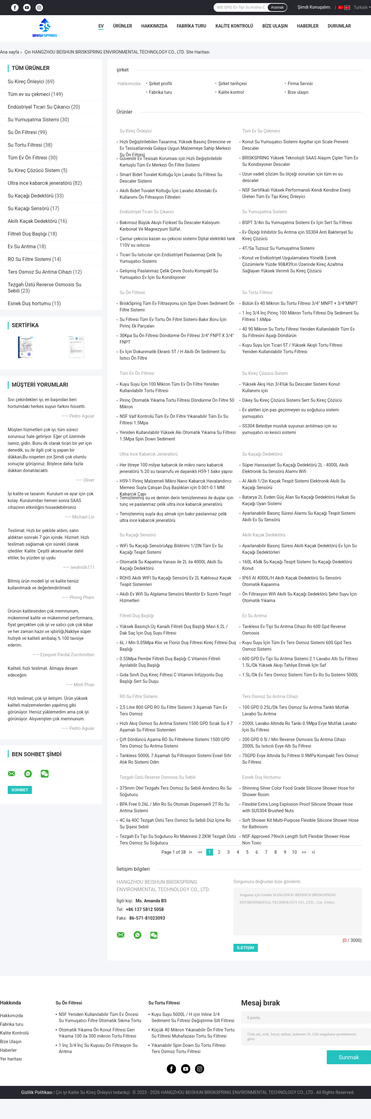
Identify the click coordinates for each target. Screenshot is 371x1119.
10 (294, 852)
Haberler (308, 26)
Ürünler (122, 26)
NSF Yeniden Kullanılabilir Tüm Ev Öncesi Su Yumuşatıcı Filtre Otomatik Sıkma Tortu (100, 1017)
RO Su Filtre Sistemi (29, 259)
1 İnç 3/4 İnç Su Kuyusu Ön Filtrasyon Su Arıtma (98, 1048)
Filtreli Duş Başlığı (27, 234)
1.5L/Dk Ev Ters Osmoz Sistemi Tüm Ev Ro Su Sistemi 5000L (300, 674)
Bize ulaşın (298, 92)
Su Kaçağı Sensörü (28, 208)
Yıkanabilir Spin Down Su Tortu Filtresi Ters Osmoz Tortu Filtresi (188, 1048)
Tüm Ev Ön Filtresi (27, 158)
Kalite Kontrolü (234, 26)
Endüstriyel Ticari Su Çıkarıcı (39, 107)
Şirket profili (160, 83)
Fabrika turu (191, 26)
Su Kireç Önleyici (26, 82)
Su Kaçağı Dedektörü (30, 196)
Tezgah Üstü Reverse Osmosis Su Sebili (157, 777)
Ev (101, 26)
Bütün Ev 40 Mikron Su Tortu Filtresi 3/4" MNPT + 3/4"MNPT (300, 303)
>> (304, 852)
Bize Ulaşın (275, 26)
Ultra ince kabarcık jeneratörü (40, 183)
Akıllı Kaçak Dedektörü (32, 221)
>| (313, 852)
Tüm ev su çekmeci (29, 94)
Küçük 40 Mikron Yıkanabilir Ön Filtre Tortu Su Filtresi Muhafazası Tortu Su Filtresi (192, 1033)
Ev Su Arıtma (22, 246)
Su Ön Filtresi (22, 132)
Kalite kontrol (231, 92)
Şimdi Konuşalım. (314, 7)
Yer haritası (11, 1058)
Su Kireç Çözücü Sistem (34, 170)
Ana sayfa (9, 52)
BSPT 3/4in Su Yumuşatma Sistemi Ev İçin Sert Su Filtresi (297, 222)
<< (200, 852)
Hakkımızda (154, 26)
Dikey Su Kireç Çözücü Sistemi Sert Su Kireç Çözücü (292, 400)
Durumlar (339, 26)
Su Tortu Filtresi (25, 145)
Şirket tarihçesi (232, 83)
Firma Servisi (300, 83)
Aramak (277, 7)
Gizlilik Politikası (37, 1092)
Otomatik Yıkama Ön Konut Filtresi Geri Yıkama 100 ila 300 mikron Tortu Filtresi (97, 1033)
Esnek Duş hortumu (29, 303)
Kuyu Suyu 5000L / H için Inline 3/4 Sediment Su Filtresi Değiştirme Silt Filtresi (192, 1017)
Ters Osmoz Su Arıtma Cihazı (40, 272)
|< (191, 852)
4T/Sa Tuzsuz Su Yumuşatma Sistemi (278, 248)
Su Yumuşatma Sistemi (33, 120)
